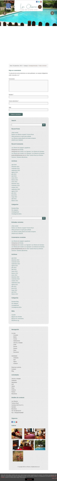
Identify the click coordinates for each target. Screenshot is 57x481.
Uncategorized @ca (33, 65)
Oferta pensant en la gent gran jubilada (21, 136)
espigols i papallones (25, 147)
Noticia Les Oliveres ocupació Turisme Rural (23, 134)
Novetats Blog (15, 208)
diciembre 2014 (15, 166)
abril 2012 (14, 198)
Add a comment (42, 65)
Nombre (11, 94)
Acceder (14, 314)
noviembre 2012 (16, 185)
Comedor (15, 335)
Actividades (14, 356)
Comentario (12, 79)
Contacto (14, 369)
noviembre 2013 (16, 168)
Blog (13, 371)
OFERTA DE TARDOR (17, 140)
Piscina (15, 346)
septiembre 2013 (16, 170)
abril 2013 (14, 176)
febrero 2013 (15, 180)
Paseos (15, 348)
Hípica (13, 386)
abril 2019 (14, 164)
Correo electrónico (14, 101)
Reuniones (16, 352)
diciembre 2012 (15, 183)
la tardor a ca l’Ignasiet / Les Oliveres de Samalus (31, 151)
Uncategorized (15, 212)
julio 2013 (14, 174)
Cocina (15, 339)
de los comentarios (18, 318)
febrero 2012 (15, 200)
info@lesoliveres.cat (35, 466)
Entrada (21, 149)
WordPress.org (15, 320)
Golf (14, 359)
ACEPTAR (29, 479)
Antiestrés (15, 358)
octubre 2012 (15, 187)
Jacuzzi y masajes (17, 342)
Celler (14, 344)
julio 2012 (14, 193)
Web (10, 107)
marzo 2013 (14, 178)
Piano (14, 350)
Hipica (14, 361)
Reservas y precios (16, 367)
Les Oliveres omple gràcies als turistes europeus (24, 138)
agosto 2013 (15, 172)
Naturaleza (14, 382)
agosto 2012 (15, 191)
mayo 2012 (14, 197)
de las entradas (17, 316)
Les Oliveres (15, 147)
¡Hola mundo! (15, 132)
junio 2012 (14, 195)
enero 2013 (14, 181)
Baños (15, 337)
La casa (13, 333)
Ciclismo (15, 363)
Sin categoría (15, 210)
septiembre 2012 (16, 189)
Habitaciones (16, 340)
